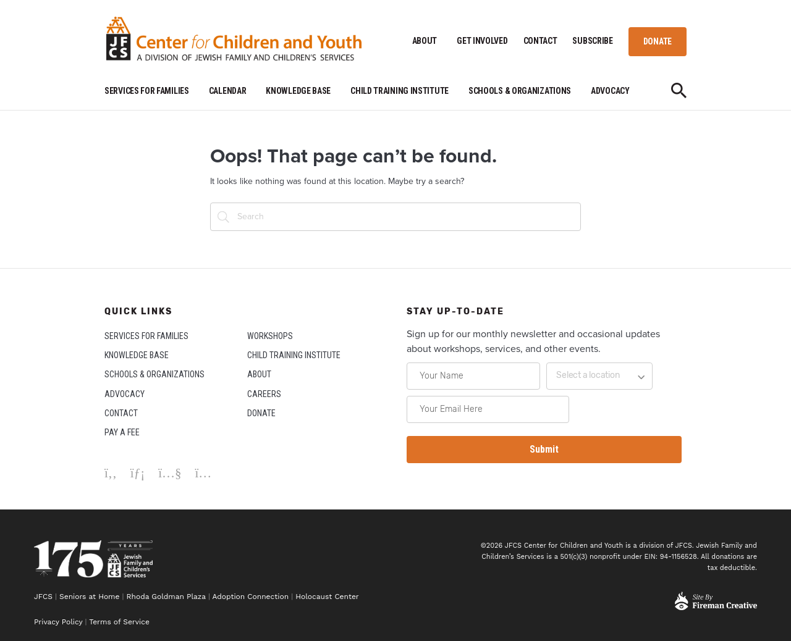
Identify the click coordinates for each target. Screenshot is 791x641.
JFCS (43, 596)
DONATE (657, 41)
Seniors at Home (89, 596)
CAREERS (264, 394)
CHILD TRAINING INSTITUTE (399, 91)
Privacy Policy (58, 622)
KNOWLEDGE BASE (298, 91)
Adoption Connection (250, 596)
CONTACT (540, 41)
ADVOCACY (610, 91)
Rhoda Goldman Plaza (166, 596)
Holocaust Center (328, 596)
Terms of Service (119, 622)
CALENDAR (228, 91)
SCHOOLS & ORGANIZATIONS (519, 91)
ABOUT (425, 41)
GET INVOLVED (482, 41)
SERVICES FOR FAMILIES (146, 91)
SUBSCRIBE (592, 41)
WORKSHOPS (270, 336)
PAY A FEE (122, 432)
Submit (544, 449)
